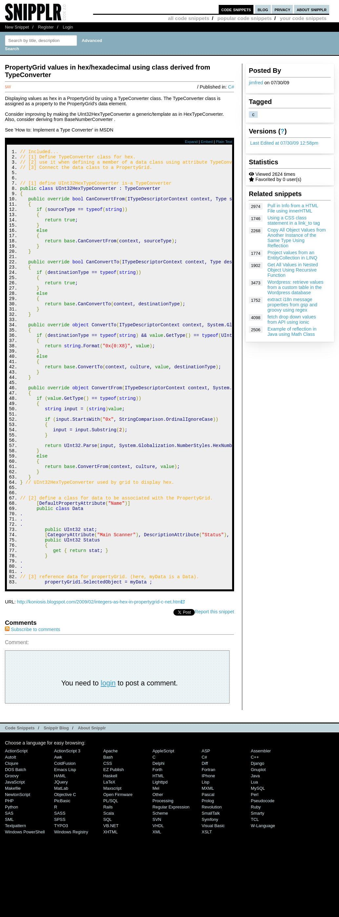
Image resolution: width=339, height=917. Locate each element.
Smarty (257, 894)
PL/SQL (110, 882)
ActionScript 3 (67, 832)
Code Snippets (20, 809)
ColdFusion (65, 845)
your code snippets (303, 18)
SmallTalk (211, 894)
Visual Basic (213, 907)
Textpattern (15, 907)
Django (257, 845)
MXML (208, 869)
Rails (108, 888)
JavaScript (15, 863)
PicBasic (62, 882)
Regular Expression (170, 888)
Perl (254, 876)
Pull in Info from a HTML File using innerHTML (293, 208)
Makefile (13, 869)
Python (11, 888)
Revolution (212, 888)
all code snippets (188, 18)
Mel (155, 869)
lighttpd (160, 863)
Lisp (205, 863)
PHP (9, 882)
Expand (191, 142)
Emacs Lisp (65, 851)
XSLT (207, 913)
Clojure (11, 845)
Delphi (158, 845)
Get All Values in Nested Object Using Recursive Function (293, 270)
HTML (158, 857)
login (108, 765)
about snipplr (312, 9)
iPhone (208, 857)
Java (255, 857)
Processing (162, 882)
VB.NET (111, 907)
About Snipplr (92, 809)
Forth (157, 851)
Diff (205, 845)
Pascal (208, 876)
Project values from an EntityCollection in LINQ (292, 255)
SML (9, 901)
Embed (207, 142)
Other (157, 876)
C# (231, 87)
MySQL (258, 869)
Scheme (160, 894)
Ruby (256, 888)
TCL (255, 901)
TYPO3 (61, 907)
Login (68, 27)
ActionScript (16, 832)
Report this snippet (214, 693)
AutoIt (10, 838)
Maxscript (112, 869)
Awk (58, 838)
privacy (282, 9)
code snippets (236, 9)
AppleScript (163, 832)
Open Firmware (117, 876)
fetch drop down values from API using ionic (292, 319)
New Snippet (17, 27)
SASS (60, 894)
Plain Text (224, 142)
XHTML (110, 913)
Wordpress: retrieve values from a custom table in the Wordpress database (296, 287)
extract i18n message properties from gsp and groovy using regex (292, 305)
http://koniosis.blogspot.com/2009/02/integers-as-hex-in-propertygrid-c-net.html (99, 683)
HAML (60, 857)
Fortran (208, 851)
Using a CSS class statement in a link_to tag (294, 220)
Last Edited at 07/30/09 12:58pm (284, 143)
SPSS (60, 901)
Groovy (12, 857)
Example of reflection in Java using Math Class (292, 331)
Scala (108, 894)
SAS (9, 894)
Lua (254, 863)
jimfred (256, 82)
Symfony (210, 901)
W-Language (263, 907)
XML (156, 913)
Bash (108, 838)
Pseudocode (262, 882)
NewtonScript (17, 876)
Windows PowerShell (25, 913)
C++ (255, 838)
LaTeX (109, 863)
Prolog (208, 882)
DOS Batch (15, 851)
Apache (110, 832)
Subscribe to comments (32, 711)
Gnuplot (258, 851)
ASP (206, 832)
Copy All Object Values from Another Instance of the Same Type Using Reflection (297, 237)
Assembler (261, 832)
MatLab (61, 869)
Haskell (110, 857)
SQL (107, 901)
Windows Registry (71, 913)
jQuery (61, 863)
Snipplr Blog (56, 809)
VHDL (158, 907)
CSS (107, 845)
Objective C (65, 876)
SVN (156, 901)
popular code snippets (244, 18)
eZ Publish (113, 851)
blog (263, 9)
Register (46, 27)
